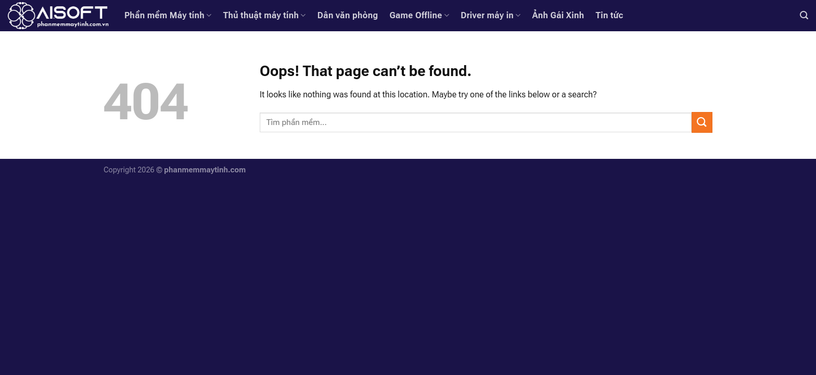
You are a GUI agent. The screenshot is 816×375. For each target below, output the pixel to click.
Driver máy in (490, 15)
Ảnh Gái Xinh (558, 15)
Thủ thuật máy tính (264, 15)
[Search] (804, 15)
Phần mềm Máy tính (168, 15)
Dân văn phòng (347, 15)
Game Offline (419, 15)
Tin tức (609, 15)
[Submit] (702, 122)
